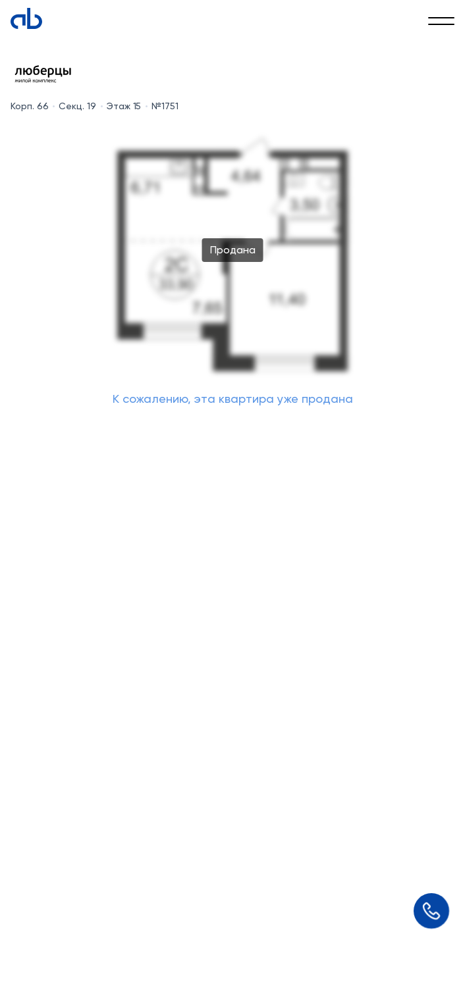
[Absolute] (26, 18)
